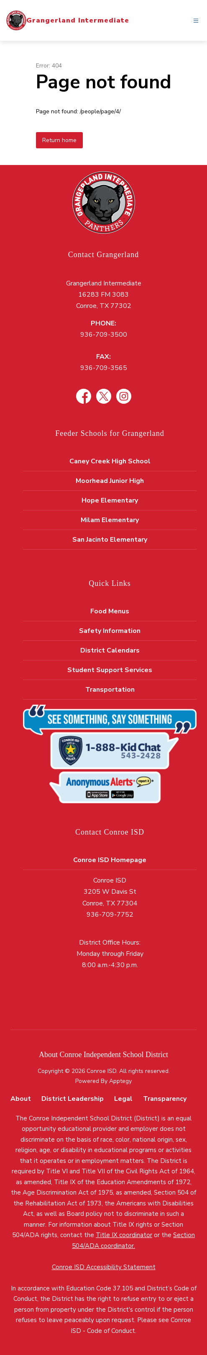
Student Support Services (109, 670)
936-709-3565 (103, 367)
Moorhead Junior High (110, 480)
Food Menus (109, 611)
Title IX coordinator (124, 1235)
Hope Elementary (110, 500)
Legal (123, 1098)
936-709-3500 (103, 334)
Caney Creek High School (110, 461)
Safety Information (110, 630)
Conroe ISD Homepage (109, 860)
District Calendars (110, 650)
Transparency (165, 1098)
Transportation (110, 689)
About (20, 1098)
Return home (59, 140)
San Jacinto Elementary (109, 539)
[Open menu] (196, 20)
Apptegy (120, 1081)
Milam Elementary (110, 520)
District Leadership (72, 1098)
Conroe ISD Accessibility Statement (104, 1267)
